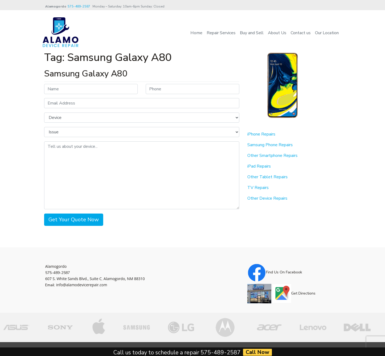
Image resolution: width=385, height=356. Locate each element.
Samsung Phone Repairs (270, 145)
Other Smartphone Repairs (272, 155)
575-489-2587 (79, 6)
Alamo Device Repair (75, 348)
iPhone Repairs (261, 134)
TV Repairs (258, 188)
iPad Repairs (259, 166)
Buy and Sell (252, 33)
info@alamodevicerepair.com (81, 284)
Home (196, 33)
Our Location (327, 33)
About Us (277, 33)
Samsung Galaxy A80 (85, 73)
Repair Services (221, 33)
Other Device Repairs (267, 198)
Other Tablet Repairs (267, 177)
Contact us (301, 33)
